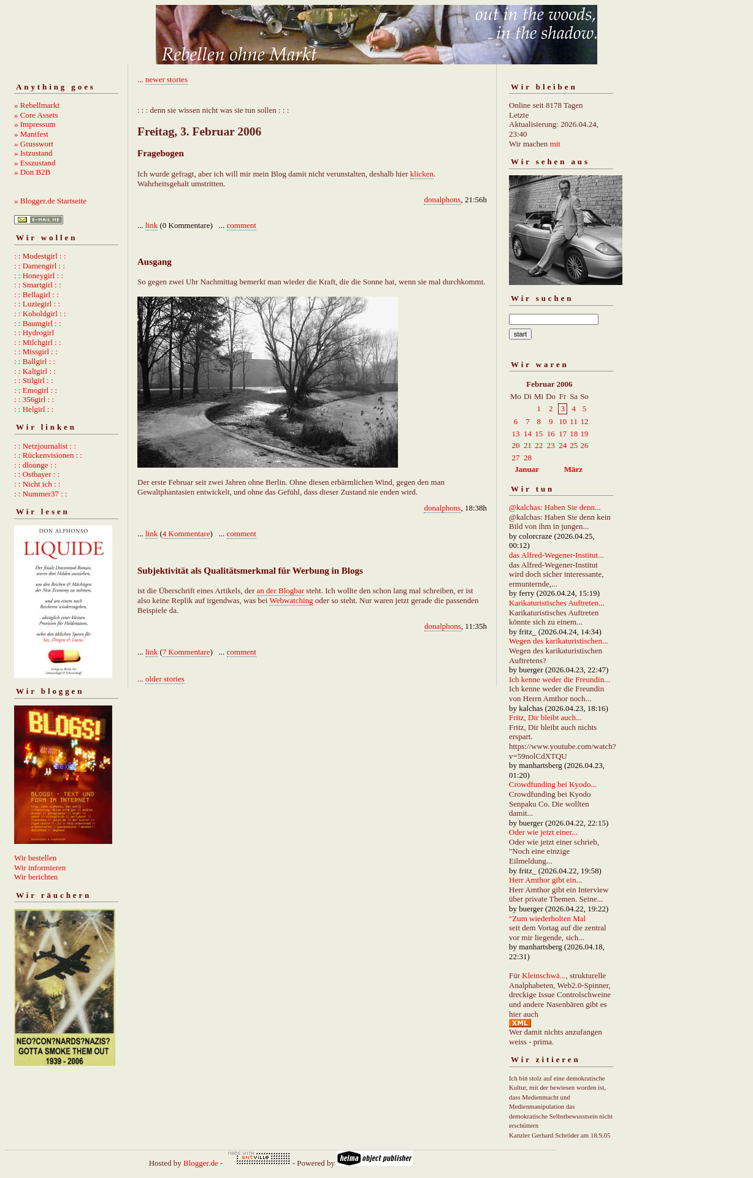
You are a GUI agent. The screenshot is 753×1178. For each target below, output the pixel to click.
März (573, 469)
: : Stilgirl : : (33, 380)
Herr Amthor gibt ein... (545, 879)
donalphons (442, 199)
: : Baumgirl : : (37, 323)
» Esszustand (35, 162)
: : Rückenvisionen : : (48, 455)
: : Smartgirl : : (37, 284)
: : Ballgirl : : (34, 361)
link (151, 225)
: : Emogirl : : (35, 390)
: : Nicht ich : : (37, 483)
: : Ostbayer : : (36, 474)
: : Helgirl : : (33, 409)
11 (574, 421)
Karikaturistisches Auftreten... (557, 602)
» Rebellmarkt (36, 105)
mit (555, 143)
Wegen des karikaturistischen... (558, 640)
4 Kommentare (186, 533)
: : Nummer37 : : (40, 493)
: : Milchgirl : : (37, 342)
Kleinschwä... (543, 975)
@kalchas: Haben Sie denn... (555, 507)
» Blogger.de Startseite (50, 200)
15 (539, 433)
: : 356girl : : (34, 399)
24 (563, 445)
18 (574, 433)
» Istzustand (33, 153)
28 (528, 457)
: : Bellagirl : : (36, 294)
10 (563, 421)
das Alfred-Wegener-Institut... (556, 555)
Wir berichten (36, 876)
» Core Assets (36, 115)
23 (551, 445)
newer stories (166, 79)
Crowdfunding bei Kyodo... (553, 784)
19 (584, 433)
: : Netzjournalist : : (45, 445)
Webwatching (291, 600)
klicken (422, 173)
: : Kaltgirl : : (35, 371)
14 (528, 433)
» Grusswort (33, 143)
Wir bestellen (35, 857)
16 (551, 433)
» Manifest (31, 134)
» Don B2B (32, 172)
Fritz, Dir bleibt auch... (545, 717)
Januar (526, 469)
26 (584, 445)
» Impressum (35, 124)
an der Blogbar (280, 590)
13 (516, 433)
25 (574, 445)
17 (563, 433)
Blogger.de (200, 1163)
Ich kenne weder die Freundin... (559, 679)
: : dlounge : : (35, 464)
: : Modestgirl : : (40, 255)
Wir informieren (40, 867)
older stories (165, 678)
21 (528, 445)
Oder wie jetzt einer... (543, 832)
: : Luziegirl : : (37, 303)
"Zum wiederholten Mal (547, 918)
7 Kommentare (186, 651)
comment (241, 225)
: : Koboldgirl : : (40, 313)
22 (539, 445)
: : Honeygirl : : (38, 275)
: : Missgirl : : (36, 351)
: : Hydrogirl (34, 332)
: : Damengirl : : (39, 265)
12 (584, 421)
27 (516, 457)
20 (516, 445)
